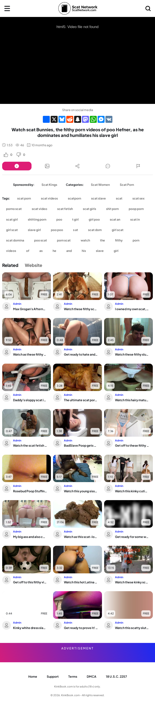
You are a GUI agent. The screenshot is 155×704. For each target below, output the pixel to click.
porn (136, 240)
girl (116, 251)
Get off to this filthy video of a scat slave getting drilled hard (30, 582)
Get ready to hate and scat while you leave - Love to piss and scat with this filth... (81, 354)
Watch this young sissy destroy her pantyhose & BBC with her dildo (81, 491)
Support (53, 676)
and (69, 251)
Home (32, 676)
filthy (119, 240)
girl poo (94, 219)
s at (75, 230)
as (41, 251)
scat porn (24, 198)
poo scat (40, 240)
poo (59, 219)
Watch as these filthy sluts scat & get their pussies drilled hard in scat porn (30, 354)
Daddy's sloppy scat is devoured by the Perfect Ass (30, 400)
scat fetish (65, 209)
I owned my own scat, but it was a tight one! (132, 309)
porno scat (14, 209)
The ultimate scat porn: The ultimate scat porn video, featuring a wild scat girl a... (81, 400)
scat (119, 198)
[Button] (17, 166)
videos (11, 251)
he (54, 251)
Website (33, 265)
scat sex (138, 198)
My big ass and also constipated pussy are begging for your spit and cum (30, 537)
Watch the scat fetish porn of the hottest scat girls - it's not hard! (30, 445)
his (84, 251)
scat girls (89, 209)
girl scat (12, 230)
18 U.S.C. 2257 (116, 676)
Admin (17, 303)
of (27, 251)
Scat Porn (127, 184)
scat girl (12, 219)
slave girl (34, 230)
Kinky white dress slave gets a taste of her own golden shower (30, 628)
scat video (39, 209)
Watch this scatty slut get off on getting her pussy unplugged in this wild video (132, 628)
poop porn (136, 209)
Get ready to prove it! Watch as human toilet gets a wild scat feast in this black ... (81, 628)
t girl (75, 219)
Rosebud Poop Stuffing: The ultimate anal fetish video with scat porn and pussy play (30, 491)
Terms (72, 676)
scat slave (98, 198)
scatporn (74, 198)
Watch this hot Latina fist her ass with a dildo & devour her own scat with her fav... (81, 582)
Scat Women (100, 184)
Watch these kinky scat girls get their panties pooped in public (132, 582)
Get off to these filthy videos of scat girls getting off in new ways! (132, 445)
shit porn (112, 209)
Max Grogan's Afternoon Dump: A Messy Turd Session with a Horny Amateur (30, 309)
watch (85, 240)
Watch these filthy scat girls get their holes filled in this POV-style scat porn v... (81, 309)
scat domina (15, 240)
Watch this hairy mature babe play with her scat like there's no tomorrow (132, 400)
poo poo (57, 230)
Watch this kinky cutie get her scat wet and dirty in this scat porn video (132, 491)
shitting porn (37, 219)
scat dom (95, 230)
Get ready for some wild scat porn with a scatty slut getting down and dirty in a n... (132, 537)
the (102, 240)
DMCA (91, 676)
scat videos (49, 198)
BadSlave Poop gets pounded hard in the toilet (81, 445)
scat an (115, 219)
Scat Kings (49, 184)
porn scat (64, 240)
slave (100, 251)
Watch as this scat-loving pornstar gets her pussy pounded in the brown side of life (81, 537)
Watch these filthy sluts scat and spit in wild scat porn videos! (132, 354)
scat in (135, 219)
